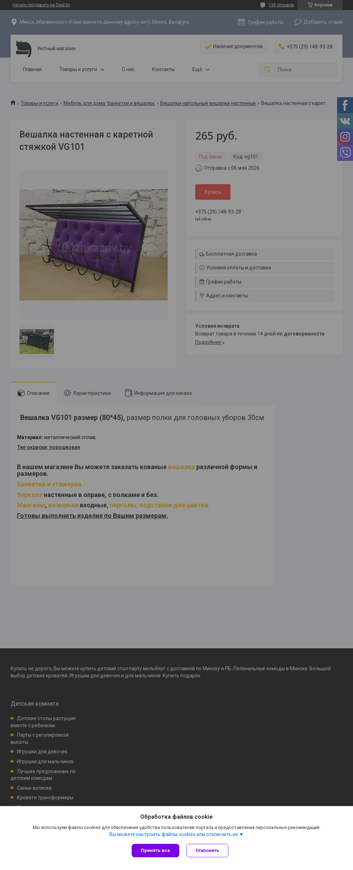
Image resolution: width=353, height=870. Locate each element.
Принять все (155, 850)
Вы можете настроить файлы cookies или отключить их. (174, 834)
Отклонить (207, 850)
